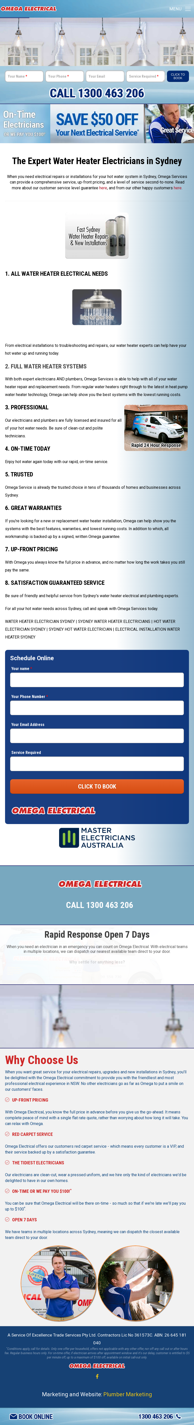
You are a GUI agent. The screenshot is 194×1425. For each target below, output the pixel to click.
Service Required (143, 76)
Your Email (97, 76)
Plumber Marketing (127, 1394)
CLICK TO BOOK (97, 786)
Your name (21, 668)
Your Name (17, 76)
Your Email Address (27, 724)
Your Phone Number (29, 696)
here (103, 188)
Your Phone (58, 76)
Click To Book (178, 76)
